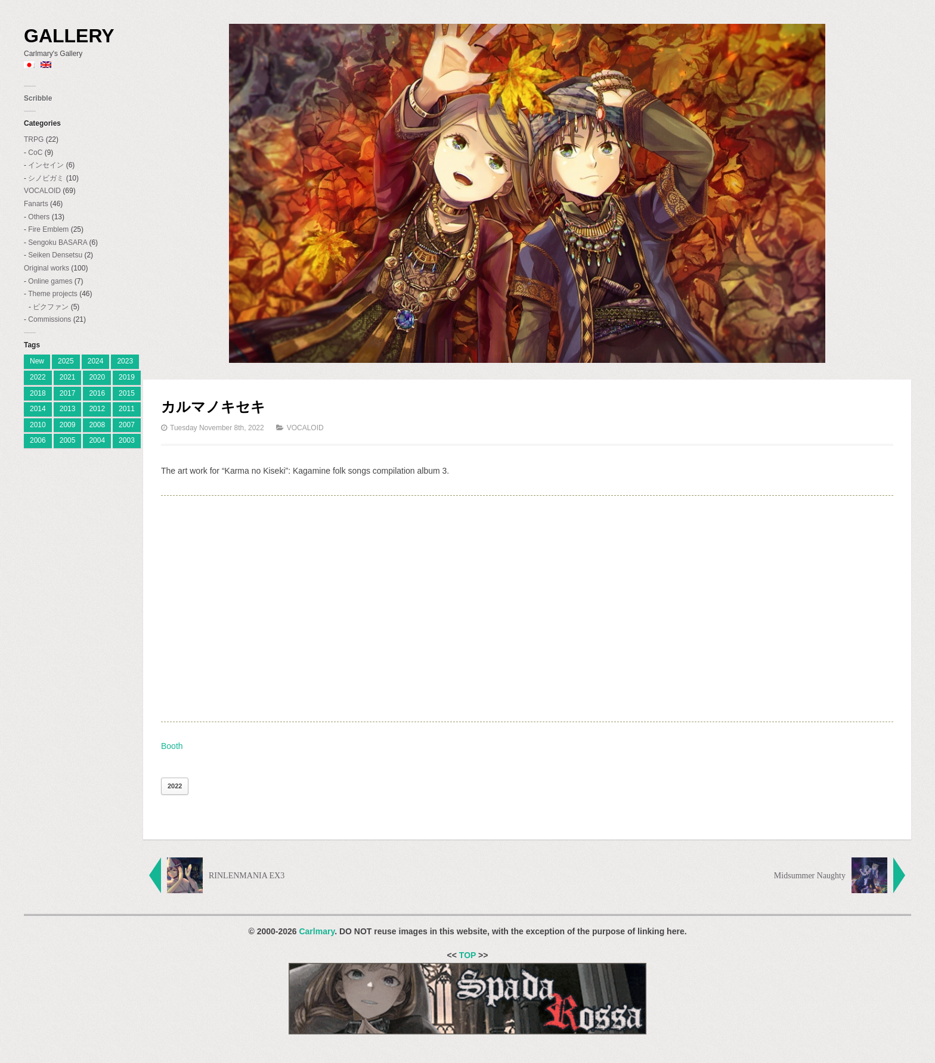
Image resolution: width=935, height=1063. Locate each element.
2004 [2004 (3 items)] (97, 440)
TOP (467, 955)
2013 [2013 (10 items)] (68, 409)
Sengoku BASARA (57, 242)
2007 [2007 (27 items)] (127, 425)
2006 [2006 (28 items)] (38, 440)
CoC (35, 152)
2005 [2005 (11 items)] (68, 440)
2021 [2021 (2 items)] (68, 377)
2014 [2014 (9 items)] (38, 409)
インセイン (46, 165)
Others (38, 217)
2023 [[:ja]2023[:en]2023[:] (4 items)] (125, 361)
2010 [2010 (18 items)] (38, 425)
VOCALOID (42, 191)
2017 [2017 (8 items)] (68, 393)
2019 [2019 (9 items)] (127, 377)
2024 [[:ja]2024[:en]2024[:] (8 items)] (96, 361)
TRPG (34, 139)
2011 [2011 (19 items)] (127, 409)
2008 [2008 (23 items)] (97, 425)
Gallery (69, 35)
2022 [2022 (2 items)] (38, 377)
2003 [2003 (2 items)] (127, 440)
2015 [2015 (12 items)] (127, 393)
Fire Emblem (48, 229)
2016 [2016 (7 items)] (97, 393)
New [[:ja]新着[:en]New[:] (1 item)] (37, 361)
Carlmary (317, 931)
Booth (172, 746)
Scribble (38, 98)
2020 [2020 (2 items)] (97, 377)
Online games (50, 281)
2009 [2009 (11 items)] (68, 425)
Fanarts (36, 204)
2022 (175, 786)
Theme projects (53, 294)
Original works (46, 268)
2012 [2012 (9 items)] (97, 409)
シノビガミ (46, 178)
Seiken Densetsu (55, 255)
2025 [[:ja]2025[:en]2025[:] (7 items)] (66, 361)
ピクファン (51, 307)
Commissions (49, 319)
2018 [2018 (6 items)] (38, 393)
